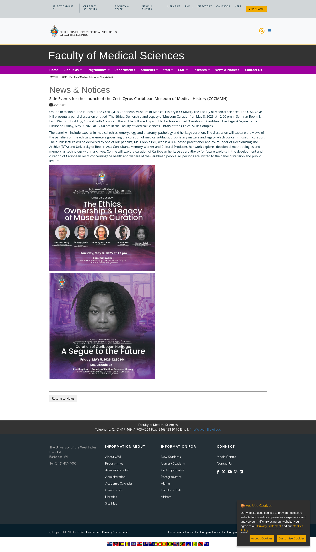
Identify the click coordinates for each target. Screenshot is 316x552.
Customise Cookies (292, 538)
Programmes (114, 463)
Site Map (111, 503)
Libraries (174, 6)
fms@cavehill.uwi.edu (205, 429)
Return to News (63, 398)
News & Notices (108, 76)
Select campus (63, 6)
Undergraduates (172, 470)
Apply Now (256, 9)
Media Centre (226, 457)
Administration (115, 477)
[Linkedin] (242, 472)
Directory (204, 6)
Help (238, 6)
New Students (171, 457)
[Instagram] (236, 472)
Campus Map (236, 532)
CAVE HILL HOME (58, 76)
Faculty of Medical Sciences (83, 76)
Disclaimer (93, 532)
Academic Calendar (118, 483)
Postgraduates (171, 477)
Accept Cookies (262, 538)
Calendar (223, 6)
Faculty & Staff (122, 8)
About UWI (113, 457)
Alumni (165, 483)
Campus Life (114, 490)
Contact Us (225, 463)
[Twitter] (224, 472)
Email (189, 6)
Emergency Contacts (183, 532)
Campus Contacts (212, 532)
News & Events (147, 8)
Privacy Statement (115, 532)
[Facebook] (219, 472)
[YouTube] (230, 472)
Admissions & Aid (117, 470)
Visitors (166, 497)
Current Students (90, 8)
